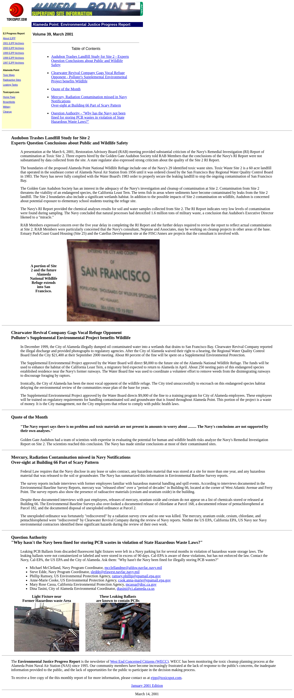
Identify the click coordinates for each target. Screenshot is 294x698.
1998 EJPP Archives (13, 58)
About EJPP (9, 38)
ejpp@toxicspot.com (166, 678)
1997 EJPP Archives (13, 63)
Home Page (9, 97)
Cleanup (7, 111)
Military (6, 107)
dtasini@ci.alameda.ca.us (136, 589)
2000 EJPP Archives (13, 48)
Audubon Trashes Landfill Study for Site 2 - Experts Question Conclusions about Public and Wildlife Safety (90, 61)
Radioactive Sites (12, 80)
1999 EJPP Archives (13, 53)
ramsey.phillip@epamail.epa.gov (136, 576)
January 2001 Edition (147, 686)
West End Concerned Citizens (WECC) (139, 661)
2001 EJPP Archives (13, 43)
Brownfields (9, 102)
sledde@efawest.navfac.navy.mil (115, 572)
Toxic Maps (9, 75)
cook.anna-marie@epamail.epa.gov (144, 580)
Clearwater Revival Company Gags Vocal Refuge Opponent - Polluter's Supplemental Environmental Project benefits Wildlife (89, 77)
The (14, 661)
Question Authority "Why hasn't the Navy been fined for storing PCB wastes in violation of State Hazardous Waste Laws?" (107, 540)
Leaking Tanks (10, 85)
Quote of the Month (66, 89)
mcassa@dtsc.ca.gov (141, 584)
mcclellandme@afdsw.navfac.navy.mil (133, 568)
